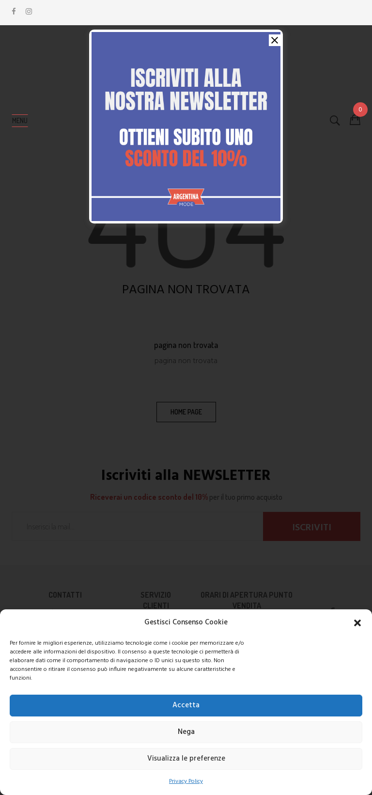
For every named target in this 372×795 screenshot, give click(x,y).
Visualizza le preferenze (186, 758)
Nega (186, 732)
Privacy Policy (186, 781)
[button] (357, 623)
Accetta (186, 705)
